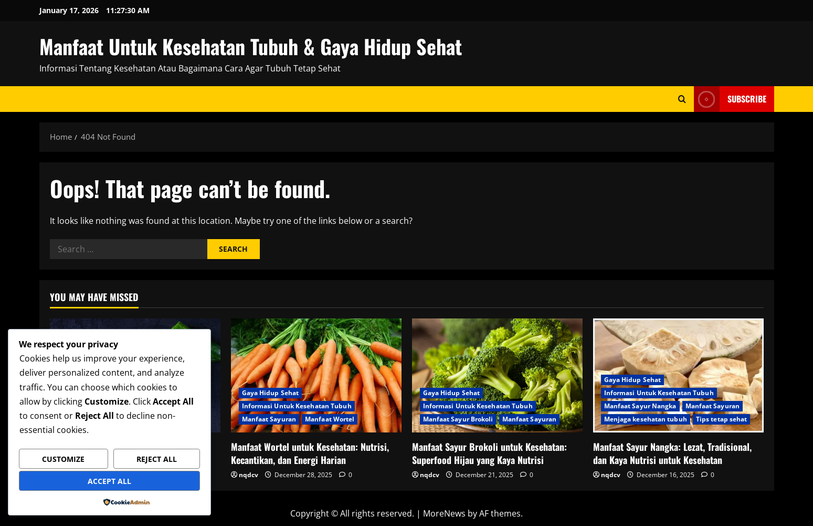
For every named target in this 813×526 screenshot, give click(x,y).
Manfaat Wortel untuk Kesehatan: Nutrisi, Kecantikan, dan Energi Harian (310, 453)
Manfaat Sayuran (269, 419)
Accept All (109, 481)
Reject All (156, 459)
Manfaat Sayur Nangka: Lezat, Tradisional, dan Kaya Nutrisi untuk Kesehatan (672, 453)
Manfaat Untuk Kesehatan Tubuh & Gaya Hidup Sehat (250, 46)
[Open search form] (682, 99)
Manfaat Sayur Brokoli (458, 419)
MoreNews (444, 513)
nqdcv (248, 474)
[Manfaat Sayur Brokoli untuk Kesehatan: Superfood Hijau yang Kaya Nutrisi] (497, 375)
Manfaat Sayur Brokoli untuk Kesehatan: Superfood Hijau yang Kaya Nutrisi (489, 453)
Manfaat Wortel (329, 419)
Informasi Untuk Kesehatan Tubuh (297, 405)
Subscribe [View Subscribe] (730, 99)
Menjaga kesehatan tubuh (645, 419)
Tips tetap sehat (721, 419)
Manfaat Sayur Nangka (640, 405)
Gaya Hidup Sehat (270, 392)
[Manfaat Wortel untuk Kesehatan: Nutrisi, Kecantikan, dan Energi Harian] (316, 375)
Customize (63, 459)
